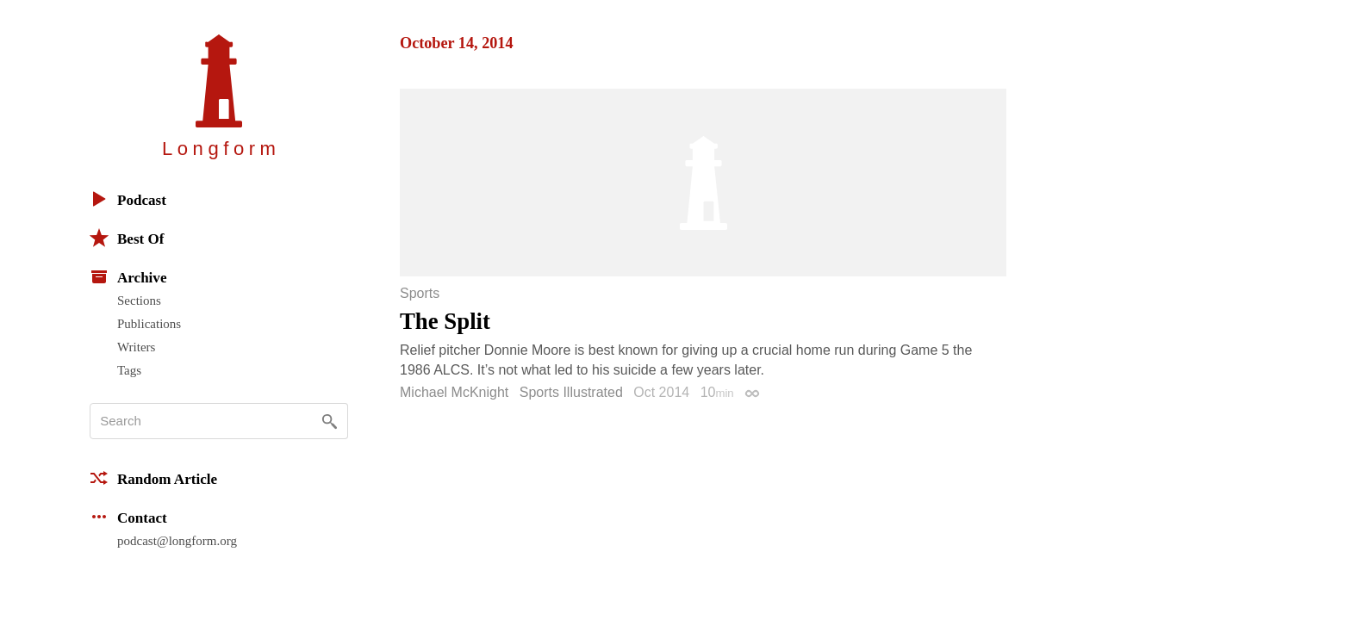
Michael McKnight (454, 392)
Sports (419, 294)
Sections (139, 300)
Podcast (128, 198)
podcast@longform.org (177, 541)
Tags (129, 370)
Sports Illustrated (571, 392)
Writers (136, 347)
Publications (149, 324)
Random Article (153, 477)
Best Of (127, 237)
